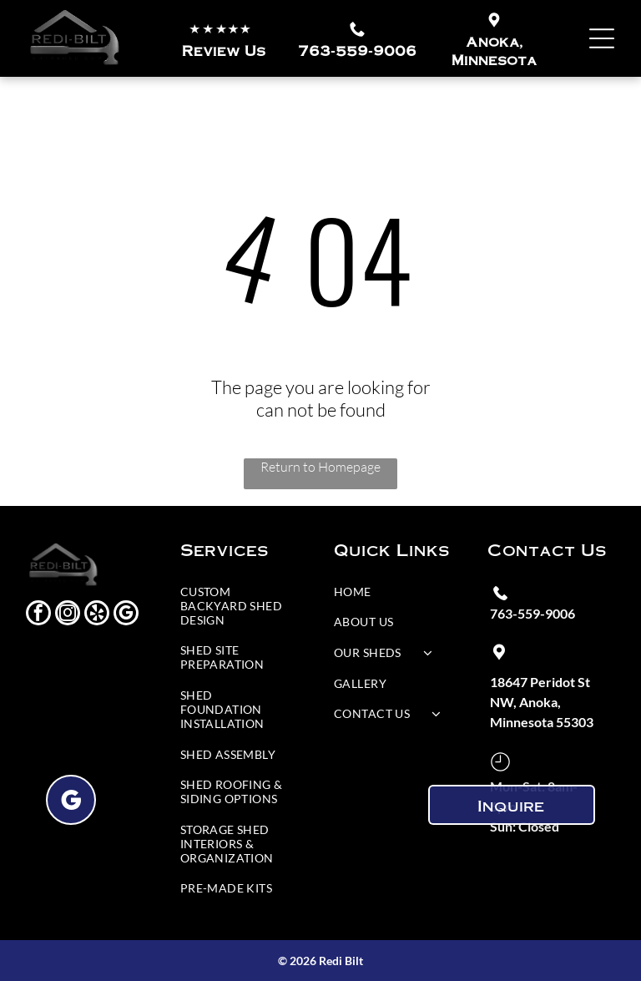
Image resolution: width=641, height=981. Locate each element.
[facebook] (38, 615)
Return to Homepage (320, 466)
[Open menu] (601, 38)
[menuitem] (237, 610)
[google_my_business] (126, 615)
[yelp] (96, 615)
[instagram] (67, 615)
